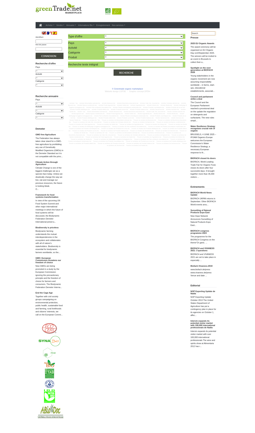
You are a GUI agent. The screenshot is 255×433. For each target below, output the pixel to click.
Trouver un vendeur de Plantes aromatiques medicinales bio (167, 126)
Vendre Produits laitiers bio (107, 118)
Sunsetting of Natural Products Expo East (201, 211)
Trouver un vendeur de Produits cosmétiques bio (84, 128)
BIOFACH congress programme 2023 (200, 232)
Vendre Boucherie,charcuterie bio (134, 111)
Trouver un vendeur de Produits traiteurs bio (114, 131)
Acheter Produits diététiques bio (80, 109)
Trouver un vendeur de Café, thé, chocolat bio (87, 122)
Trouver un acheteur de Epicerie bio (158, 135)
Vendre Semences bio (162, 118)
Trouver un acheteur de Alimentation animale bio (124, 133)
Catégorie (40, 81)
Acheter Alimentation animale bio (90, 103)
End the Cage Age (44, 305)
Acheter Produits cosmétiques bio (153, 107)
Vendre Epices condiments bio (95, 113)
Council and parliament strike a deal (202, 98)
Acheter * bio (74, 103)
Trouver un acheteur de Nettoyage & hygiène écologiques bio (113, 139)
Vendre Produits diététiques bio (86, 118)
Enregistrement (103, 25)
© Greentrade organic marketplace (127, 89)
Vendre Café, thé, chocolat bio (155, 111)
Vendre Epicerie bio (78, 113)
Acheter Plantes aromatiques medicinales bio (127, 107)
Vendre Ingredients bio (145, 113)
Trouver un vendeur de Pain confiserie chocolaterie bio (129, 126)
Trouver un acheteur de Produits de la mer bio (140, 141)
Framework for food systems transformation (47, 208)
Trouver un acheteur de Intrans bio (174, 137)
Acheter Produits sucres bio (119, 109)
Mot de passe (41, 45)
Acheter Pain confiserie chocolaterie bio (98, 107)
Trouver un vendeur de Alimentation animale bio (117, 120)
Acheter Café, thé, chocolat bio (149, 103)
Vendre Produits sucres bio (125, 118)
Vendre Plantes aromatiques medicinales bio (134, 116)
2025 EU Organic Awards (202, 43)
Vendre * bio (81, 111)
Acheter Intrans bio (153, 105)
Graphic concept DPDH (139, 91)
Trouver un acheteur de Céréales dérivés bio (131, 135)
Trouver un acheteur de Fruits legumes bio (98, 137)
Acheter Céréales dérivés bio (170, 103)
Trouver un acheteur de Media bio (81, 139)
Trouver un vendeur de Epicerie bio (144, 122)
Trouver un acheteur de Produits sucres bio (111, 143)
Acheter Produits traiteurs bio (139, 109)
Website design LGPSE (115, 91)
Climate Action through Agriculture (47, 175)
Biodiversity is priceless (47, 240)
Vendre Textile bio (75, 120)
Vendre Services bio (177, 118)
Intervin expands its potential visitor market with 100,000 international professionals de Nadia (203, 324)
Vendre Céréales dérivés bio (176, 111)
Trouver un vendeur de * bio (91, 120)
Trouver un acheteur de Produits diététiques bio (171, 141)
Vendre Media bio (172, 113)
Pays (38, 67)
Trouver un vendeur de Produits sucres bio (85, 131)
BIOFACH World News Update (201, 194)
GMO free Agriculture (46, 147)
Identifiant (39, 37)
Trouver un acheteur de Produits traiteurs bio (140, 143)
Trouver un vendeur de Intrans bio (156, 124)
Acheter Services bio (172, 109)
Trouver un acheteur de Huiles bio (124, 137)
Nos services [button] (117, 25)
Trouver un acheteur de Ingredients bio (149, 137)
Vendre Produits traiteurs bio (145, 118)
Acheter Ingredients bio (138, 105)
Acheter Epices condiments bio (87, 105)
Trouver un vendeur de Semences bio (142, 131)
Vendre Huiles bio (130, 113)
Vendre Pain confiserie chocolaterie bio (106, 116)
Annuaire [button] (70, 25)
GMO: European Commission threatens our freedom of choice (48, 272)
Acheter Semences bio (157, 109)
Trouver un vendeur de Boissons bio (145, 120)
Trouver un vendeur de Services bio (167, 131)
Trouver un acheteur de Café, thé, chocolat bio (101, 135)
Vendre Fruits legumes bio (114, 113)
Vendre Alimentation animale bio (97, 111)
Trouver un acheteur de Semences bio (168, 143)
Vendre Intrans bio (159, 113)
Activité (39, 74)
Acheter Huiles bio (123, 105)
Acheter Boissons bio (108, 103)
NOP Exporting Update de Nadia (203, 292)
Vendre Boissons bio (115, 111)
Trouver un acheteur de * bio (99, 133)
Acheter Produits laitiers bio (100, 109)
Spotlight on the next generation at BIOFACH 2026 (202, 70)
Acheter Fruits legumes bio (107, 105)
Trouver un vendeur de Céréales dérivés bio (117, 122)
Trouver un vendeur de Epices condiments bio (170, 122)
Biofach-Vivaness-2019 (202, 266)
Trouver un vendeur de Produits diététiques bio (146, 128)
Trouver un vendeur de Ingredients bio (131, 124)
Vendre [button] (59, 25)
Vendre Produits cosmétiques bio (160, 116)
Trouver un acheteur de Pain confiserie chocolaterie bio (151, 139)
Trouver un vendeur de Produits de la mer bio (115, 128)
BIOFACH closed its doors (203, 158)
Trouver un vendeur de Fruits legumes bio (82, 124)
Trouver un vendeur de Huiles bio (107, 124)
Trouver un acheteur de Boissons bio (152, 133)
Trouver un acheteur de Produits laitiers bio (82, 143)
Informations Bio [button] (85, 25)
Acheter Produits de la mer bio (175, 107)
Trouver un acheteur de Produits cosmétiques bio (108, 141)
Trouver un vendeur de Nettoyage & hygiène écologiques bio (91, 126)
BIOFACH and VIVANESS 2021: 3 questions (202, 249)
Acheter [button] (49, 25)
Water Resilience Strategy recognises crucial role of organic (203, 128)
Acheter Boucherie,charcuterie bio (127, 103)
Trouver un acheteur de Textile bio (136, 145)
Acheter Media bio (166, 105)
